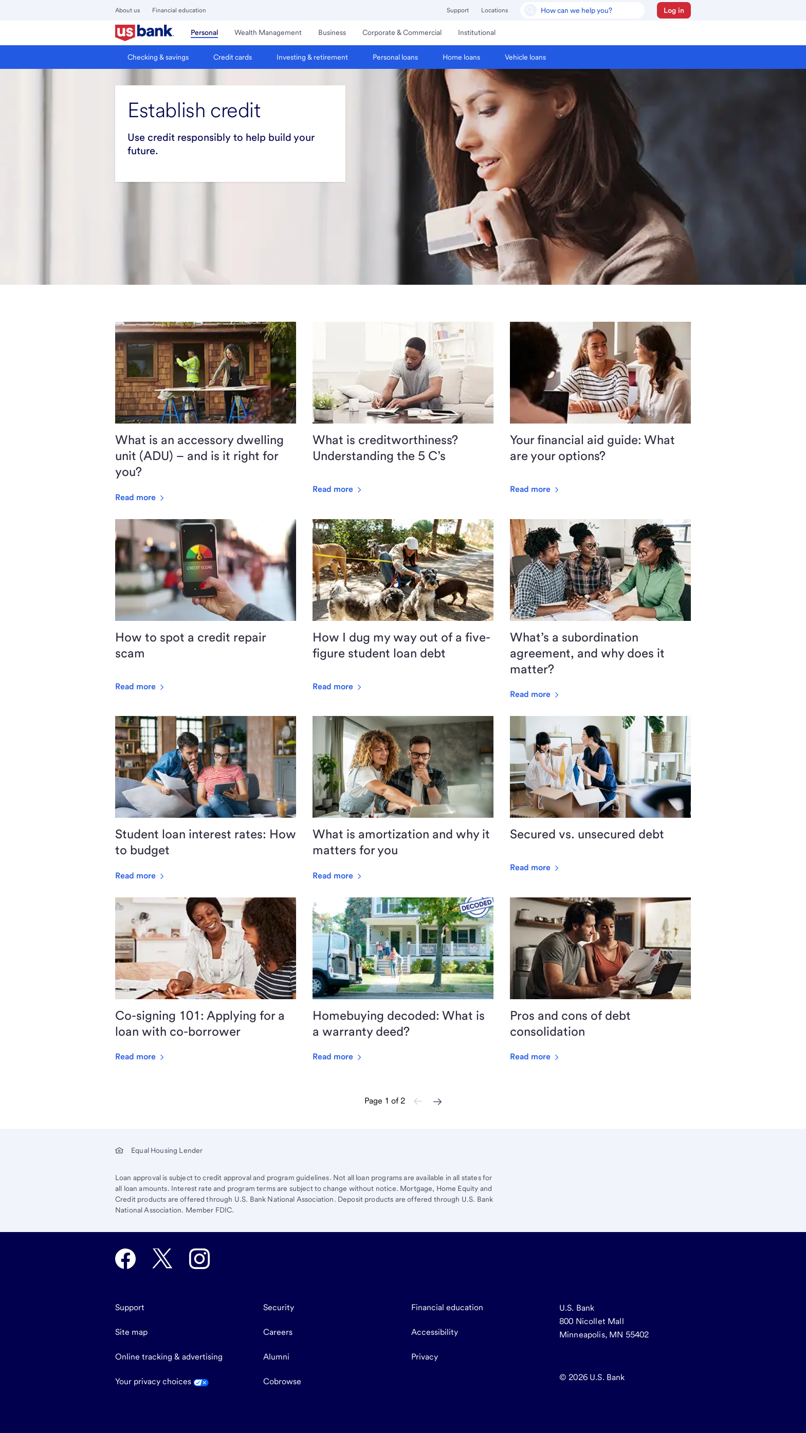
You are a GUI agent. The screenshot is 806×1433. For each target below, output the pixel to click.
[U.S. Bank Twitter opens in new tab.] (162, 1258)
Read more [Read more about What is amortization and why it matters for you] (338, 875)
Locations (494, 10)
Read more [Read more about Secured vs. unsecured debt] (535, 867)
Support (458, 10)
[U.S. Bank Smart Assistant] (582, 10)
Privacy (424, 1357)
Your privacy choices (162, 1381)
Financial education (179, 10)
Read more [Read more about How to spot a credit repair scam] (140, 686)
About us (127, 10)
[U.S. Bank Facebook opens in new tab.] (125, 1258)
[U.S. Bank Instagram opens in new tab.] (199, 1258)
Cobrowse (282, 1381)
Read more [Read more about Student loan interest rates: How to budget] (140, 875)
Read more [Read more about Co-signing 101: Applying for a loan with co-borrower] (140, 1056)
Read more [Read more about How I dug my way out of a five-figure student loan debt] (338, 686)
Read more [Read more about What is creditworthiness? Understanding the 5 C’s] (338, 489)
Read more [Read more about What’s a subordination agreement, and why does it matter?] (535, 694)
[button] (674, 10)
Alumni (276, 1357)
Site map (131, 1332)
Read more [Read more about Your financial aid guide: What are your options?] (535, 489)
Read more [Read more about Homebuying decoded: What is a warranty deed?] (338, 1056)
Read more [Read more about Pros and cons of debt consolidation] (535, 1056)
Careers (277, 1332)
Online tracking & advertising (169, 1357)
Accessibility (434, 1332)
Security (278, 1307)
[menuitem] (144, 33)
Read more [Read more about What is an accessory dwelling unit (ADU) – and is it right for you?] (140, 497)
